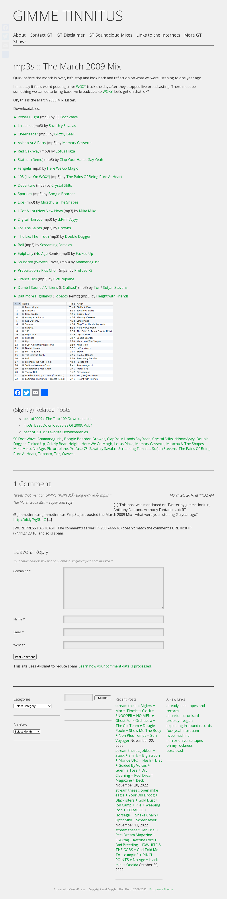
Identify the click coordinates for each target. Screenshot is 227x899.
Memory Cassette (77, 142)
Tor (97, 287)
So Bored (25, 261)
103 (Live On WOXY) (34, 176)
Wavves (41, 261)
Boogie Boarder (61, 193)
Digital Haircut (30, 219)
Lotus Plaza (65, 151)
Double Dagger (78, 236)
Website (19, 645)
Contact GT (41, 35)
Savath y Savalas (62, 125)
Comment (22, 571)
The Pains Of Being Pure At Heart (94, 176)
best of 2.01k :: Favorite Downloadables (55, 432)
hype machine (178, 735)
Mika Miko (87, 210)
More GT (193, 35)
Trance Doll (27, 279)
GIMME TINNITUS (68, 15)
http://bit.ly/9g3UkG (29, 519)
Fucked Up (84, 253)
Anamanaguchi (88, 261)
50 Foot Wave (66, 117)
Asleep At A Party (32, 142)
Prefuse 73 (83, 270)
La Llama (25, 125)
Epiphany (25, 253)
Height (74, 443)
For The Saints (30, 228)
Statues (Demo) (30, 159)
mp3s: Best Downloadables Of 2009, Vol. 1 (58, 425)
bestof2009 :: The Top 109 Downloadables (58, 418)
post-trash (175, 750)
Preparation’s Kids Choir (38, 270)
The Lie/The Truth (33, 236)
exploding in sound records (189, 725)
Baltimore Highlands (35, 296)
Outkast (69, 287)
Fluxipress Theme (161, 889)
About (19, 35)
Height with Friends (112, 296)
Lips (21, 202)
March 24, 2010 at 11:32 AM (192, 495)
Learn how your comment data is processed (114, 666)
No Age (41, 253)
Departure (26, 185)
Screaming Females (56, 244)
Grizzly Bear (64, 134)
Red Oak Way (28, 151)
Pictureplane (63, 279)
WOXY (81, 86)
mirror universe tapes (184, 740)
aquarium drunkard (182, 715)
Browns (64, 228)
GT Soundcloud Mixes (110, 35)
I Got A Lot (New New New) (40, 210)
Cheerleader (28, 134)
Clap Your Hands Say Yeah (81, 159)
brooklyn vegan (179, 720)
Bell (21, 244)
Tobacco (61, 296)
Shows (19, 41)
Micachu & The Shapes (59, 202)
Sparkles (25, 193)
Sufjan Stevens (115, 287)
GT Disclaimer (71, 35)
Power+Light (28, 117)
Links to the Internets (158, 35)
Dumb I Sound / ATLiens (38, 287)
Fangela (24, 168)
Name (19, 619)
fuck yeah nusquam (182, 730)
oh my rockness (179, 745)
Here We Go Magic (62, 168)
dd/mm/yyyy (68, 219)
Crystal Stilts (61, 185)
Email (18, 632)
